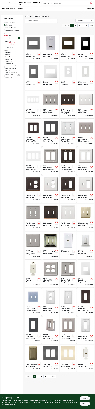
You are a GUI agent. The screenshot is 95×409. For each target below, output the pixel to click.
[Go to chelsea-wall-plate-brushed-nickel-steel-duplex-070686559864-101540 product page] (50, 274)
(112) (9, 52)
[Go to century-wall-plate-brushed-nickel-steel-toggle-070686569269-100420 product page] (33, 302)
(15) (7, 57)
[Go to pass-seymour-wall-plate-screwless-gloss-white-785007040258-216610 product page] (85, 274)
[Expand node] (4, 47)
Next (91, 25)
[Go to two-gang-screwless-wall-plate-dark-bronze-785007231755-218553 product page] (33, 133)
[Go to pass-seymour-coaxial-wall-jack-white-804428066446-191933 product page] (33, 274)
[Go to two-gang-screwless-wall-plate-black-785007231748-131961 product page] (50, 358)
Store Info (90, 8)
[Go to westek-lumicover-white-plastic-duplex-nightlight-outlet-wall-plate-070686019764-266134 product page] (68, 76)
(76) (8, 54)
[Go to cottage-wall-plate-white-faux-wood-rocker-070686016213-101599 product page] (85, 330)
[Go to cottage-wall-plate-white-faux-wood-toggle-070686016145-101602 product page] (68, 302)
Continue (85, 398)
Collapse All (12, 43)
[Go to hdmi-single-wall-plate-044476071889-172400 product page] (50, 48)
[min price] (7, 38)
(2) (11, 66)
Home (3, 8)
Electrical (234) (9, 47)
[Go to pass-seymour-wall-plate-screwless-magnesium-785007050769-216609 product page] (33, 76)
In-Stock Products (10, 27)
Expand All (12, 44)
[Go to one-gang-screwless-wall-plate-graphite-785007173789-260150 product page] (33, 330)
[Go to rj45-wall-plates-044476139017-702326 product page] (68, 245)
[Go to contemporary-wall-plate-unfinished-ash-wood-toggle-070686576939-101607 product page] (85, 217)
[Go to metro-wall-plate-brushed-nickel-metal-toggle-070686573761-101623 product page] (33, 245)
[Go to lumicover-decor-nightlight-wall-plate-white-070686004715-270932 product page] (85, 76)
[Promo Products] (4, 22)
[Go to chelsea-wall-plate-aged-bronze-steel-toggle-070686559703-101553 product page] (50, 217)
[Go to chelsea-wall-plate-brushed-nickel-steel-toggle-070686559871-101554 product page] (50, 104)
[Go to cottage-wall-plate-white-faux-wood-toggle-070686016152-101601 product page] (68, 133)
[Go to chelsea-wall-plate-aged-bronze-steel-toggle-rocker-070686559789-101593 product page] (68, 189)
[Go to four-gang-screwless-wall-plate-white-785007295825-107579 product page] (33, 104)
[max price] (14, 38)
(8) (8, 61)
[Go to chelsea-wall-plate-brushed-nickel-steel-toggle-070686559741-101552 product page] (33, 217)
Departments (10, 8)
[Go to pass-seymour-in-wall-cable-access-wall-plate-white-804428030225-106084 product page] (85, 245)
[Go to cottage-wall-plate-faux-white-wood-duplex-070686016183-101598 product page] (50, 302)
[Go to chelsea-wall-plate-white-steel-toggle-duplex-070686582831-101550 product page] (50, 189)
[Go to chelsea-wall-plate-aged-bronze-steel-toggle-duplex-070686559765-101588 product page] (33, 189)
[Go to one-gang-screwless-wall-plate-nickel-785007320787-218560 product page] (50, 330)
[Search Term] (67, 3)
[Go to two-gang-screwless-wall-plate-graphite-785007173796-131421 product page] (50, 133)
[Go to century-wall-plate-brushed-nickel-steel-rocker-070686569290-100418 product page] (68, 330)
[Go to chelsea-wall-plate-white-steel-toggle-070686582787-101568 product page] (68, 217)
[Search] (91, 3)
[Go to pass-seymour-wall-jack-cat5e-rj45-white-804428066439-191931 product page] (85, 358)
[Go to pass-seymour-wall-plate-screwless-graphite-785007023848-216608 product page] (85, 48)
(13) (9, 59)
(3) (9, 63)
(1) (11, 68)
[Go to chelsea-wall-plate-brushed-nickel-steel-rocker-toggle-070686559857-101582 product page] (68, 274)
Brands (20, 8)
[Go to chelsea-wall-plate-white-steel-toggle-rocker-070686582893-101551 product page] (85, 189)
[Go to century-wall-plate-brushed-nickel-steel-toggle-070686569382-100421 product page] (85, 133)
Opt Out (84, 403)
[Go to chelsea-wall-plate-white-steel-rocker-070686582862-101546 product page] (85, 161)
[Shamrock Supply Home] (9, 3)
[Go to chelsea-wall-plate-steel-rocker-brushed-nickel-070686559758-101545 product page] (68, 161)
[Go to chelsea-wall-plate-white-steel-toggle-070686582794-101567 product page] (85, 104)
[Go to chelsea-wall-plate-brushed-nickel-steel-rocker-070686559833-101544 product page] (50, 161)
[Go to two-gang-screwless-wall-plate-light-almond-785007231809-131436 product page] (68, 358)
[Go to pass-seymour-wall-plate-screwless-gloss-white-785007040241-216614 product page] (50, 76)
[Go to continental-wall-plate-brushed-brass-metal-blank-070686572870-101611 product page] (33, 358)
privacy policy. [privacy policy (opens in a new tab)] (37, 402)
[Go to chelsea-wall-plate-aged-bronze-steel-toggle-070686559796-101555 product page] (68, 104)
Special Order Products (12, 30)
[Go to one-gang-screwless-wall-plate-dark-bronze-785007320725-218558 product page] (85, 302)
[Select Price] (19, 38)
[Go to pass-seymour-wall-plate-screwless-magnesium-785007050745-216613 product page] (33, 48)
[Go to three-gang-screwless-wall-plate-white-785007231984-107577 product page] (33, 161)
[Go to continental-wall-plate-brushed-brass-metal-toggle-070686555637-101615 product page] (50, 245)
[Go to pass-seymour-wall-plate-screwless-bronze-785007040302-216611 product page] (68, 48)
